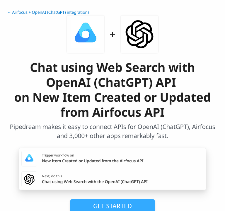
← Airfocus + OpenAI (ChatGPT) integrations (48, 12)
